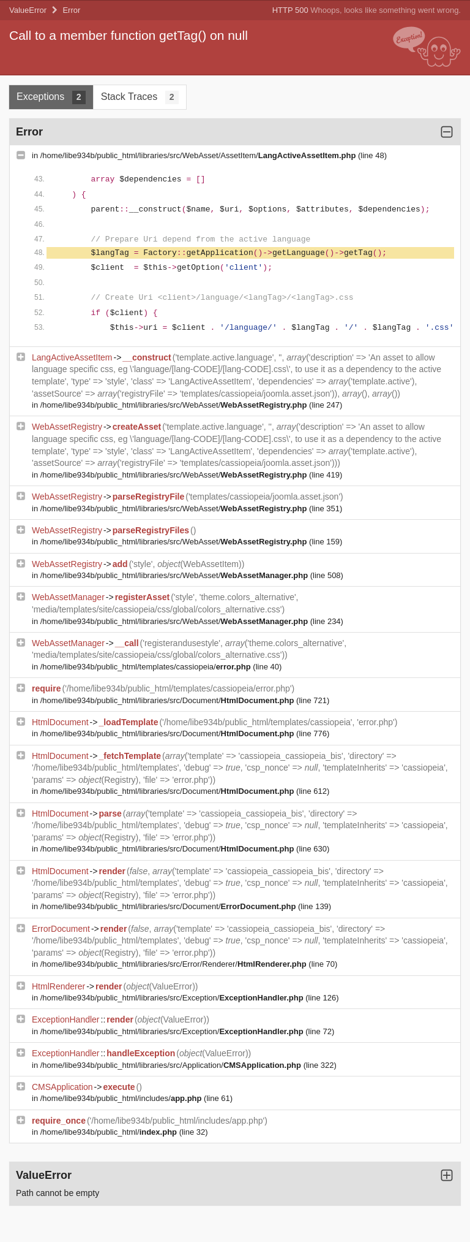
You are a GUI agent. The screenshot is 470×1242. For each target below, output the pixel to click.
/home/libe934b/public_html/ (109, 1132)
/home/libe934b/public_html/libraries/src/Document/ (168, 700)
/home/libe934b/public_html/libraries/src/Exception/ (173, 997)
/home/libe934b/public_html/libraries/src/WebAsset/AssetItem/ (199, 155)
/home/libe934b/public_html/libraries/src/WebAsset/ (174, 405)
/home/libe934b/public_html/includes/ (122, 1098)
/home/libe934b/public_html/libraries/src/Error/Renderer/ (174, 964)
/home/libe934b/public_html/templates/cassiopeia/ (146, 666)
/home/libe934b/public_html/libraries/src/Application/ (172, 1065)
